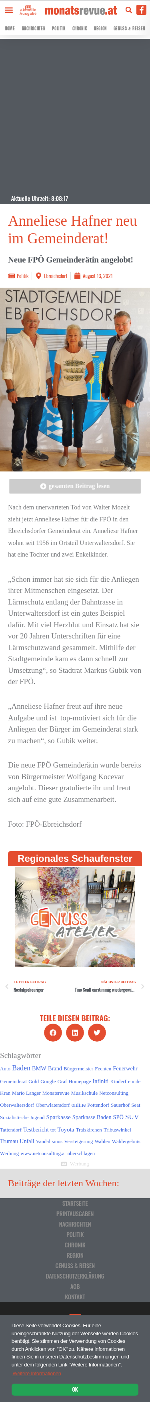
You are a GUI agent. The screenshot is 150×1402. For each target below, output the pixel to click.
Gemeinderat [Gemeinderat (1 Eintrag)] (13, 1081)
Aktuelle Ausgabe (27, 11)
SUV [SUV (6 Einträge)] (132, 1117)
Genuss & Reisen (129, 28)
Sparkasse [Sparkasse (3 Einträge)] (58, 1117)
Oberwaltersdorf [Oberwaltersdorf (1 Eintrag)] (17, 1105)
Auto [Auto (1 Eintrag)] (5, 1069)
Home (10, 28)
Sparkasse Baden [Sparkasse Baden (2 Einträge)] (92, 1117)
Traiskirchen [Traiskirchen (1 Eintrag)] (89, 1130)
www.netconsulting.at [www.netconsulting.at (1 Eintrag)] (43, 1153)
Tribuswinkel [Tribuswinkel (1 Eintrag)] (117, 1130)
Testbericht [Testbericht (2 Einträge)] (36, 1129)
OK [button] (75, 1389)
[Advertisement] (75, 114)
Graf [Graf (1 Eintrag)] (62, 1081)
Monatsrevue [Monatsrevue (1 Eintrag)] (56, 1093)
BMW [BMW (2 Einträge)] (39, 1068)
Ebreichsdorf (55, 276)
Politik (58, 28)
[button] (8, 9)
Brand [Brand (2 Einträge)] (55, 1068)
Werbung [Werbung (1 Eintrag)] (9, 1153)
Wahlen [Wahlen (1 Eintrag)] (102, 1141)
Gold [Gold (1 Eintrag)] (33, 1081)
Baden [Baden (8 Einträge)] (21, 1068)
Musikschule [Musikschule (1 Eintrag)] (84, 1093)
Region (100, 28)
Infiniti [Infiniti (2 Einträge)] (101, 1081)
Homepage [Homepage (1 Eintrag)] (79, 1081)
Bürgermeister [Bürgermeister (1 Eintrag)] (78, 1069)
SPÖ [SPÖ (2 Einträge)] (118, 1117)
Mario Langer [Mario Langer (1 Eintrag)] (26, 1093)
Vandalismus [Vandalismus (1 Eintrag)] (49, 1141)
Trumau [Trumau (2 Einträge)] (9, 1141)
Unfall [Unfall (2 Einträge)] (27, 1141)
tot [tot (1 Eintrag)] (53, 1130)
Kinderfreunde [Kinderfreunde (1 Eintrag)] (125, 1081)
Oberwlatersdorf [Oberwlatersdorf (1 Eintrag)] (53, 1105)
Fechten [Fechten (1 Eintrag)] (103, 1069)
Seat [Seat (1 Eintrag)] (135, 1105)
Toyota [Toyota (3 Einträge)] (65, 1129)
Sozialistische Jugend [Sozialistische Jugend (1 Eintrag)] (22, 1117)
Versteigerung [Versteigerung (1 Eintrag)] (78, 1141)
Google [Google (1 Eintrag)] (48, 1081)
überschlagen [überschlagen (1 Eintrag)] (81, 1153)
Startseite (75, 1203)
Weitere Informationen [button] (36, 1373)
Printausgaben (75, 1213)
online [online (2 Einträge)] (78, 1105)
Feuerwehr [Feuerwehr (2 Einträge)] (125, 1068)
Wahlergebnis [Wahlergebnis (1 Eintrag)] (126, 1141)
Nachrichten (34, 28)
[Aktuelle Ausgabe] (26, 7)
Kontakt (75, 1296)
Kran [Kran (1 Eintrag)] (5, 1093)
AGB (75, 1286)
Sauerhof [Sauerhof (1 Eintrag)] (120, 1105)
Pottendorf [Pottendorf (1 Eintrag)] (98, 1105)
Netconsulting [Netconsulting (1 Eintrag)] (113, 1093)
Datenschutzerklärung (75, 1275)
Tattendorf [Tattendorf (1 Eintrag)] (11, 1130)
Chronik (79, 28)
